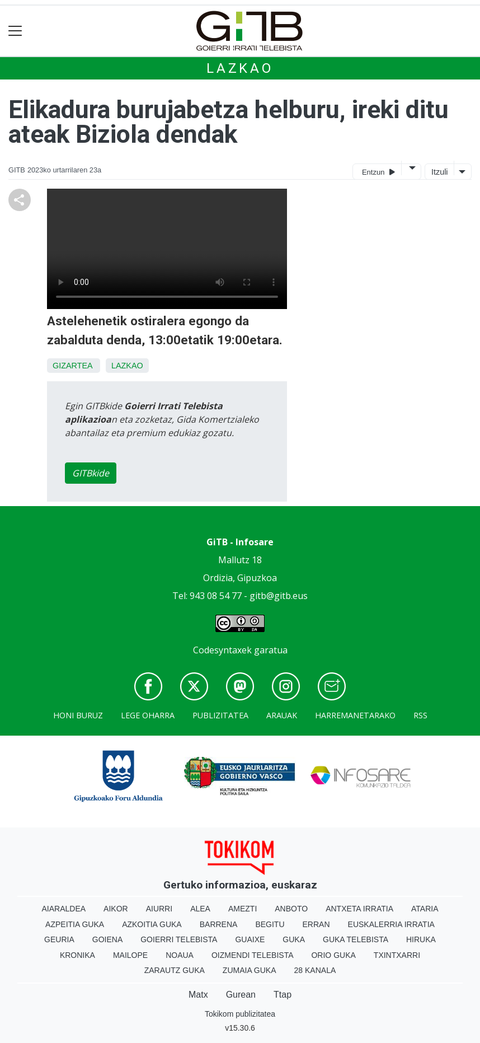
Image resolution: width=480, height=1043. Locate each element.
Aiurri (159, 908)
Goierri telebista (178, 939)
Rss (420, 715)
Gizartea (72, 365)
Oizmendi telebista (252, 955)
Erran (316, 924)
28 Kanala (315, 970)
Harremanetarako (355, 715)
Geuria (59, 939)
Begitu (269, 924)
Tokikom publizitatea (240, 1013)
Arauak (281, 715)
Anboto (291, 908)
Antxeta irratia (359, 908)
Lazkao (240, 68)
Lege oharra (148, 715)
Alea (200, 908)
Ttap (282, 994)
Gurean (241, 994)
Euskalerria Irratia (391, 924)
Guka (294, 939)
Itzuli (439, 171)
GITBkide (90, 473)
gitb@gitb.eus (279, 596)
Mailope (130, 955)
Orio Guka (333, 955)
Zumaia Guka (249, 970)
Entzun (378, 171)
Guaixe (250, 939)
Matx (198, 994)
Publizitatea (220, 715)
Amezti (242, 908)
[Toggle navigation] (15, 31)
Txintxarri (397, 955)
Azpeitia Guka (74, 924)
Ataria (425, 908)
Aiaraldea (64, 908)
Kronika (77, 955)
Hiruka (421, 939)
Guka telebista (355, 939)
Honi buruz (78, 715)
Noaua (180, 955)
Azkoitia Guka (152, 924)
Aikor (115, 908)
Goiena (107, 939)
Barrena (219, 924)
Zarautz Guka (174, 970)
